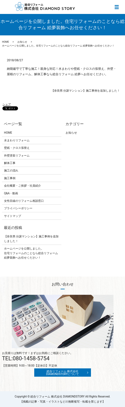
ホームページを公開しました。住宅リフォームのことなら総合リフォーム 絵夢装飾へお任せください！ (31, 253)
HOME (5, 41)
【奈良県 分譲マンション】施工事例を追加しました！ (85, 90)
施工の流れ (11, 170)
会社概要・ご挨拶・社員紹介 (22, 185)
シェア (6, 104)
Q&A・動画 (11, 193)
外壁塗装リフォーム (17, 155)
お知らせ (22, 41)
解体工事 (9, 163)
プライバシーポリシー (18, 208)
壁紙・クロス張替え (17, 147)
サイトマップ (12, 216)
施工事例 (9, 178)
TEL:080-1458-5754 (25, 358)
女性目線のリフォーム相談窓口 (24, 200)
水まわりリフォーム (17, 140)
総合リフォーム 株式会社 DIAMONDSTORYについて (62, 373)
